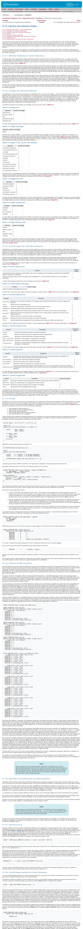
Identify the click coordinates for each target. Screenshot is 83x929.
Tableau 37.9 (45, 280)
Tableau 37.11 (49, 322)
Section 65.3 (43, 372)
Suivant (78, 20)
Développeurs (42, 9)
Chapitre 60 (22, 63)
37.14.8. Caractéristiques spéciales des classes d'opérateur (17, 39)
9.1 (50, 11)
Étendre (39, 18)
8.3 (55, 11)
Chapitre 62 (75, 291)
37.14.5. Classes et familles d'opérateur (12, 35)
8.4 (53, 11)
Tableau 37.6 (53, 199)
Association (34, 9)
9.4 (44, 11)
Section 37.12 (73, 403)
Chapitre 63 (73, 322)
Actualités (10, 9)
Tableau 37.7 (51, 219)
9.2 (48, 11)
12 (35, 11)
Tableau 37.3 (75, 123)
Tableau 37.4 (63, 137)
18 (13, 11)
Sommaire (41, 22)
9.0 (51, 11)
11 (37, 11)
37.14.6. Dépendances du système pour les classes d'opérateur (19, 36)
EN (72, 11)
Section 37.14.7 (13, 242)
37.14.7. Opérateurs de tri (9, 38)
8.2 (57, 11)
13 (21, 11)
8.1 (59, 11)
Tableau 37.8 (14, 263)
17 (15, 11)
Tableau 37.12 (50, 346)
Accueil (4, 9)
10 (38, 11)
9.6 (40, 11)
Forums (27, 9)
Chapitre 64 (74, 346)
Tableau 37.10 (51, 291)
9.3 (46, 11)
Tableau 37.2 (50, 104)
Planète (50, 9)
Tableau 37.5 (48, 175)
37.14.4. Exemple (6, 33)
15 (18, 11)
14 (20, 11)
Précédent (5, 20)
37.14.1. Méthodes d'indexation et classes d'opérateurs (17, 29)
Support (57, 9)
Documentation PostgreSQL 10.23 (11, 18)
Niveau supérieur (41, 20)
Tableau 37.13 (49, 370)
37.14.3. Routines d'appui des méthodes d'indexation (16, 32)
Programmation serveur (28, 18)
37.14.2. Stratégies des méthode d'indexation (14, 31)
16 (16, 11)
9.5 (42, 11)
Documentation (19, 9)
